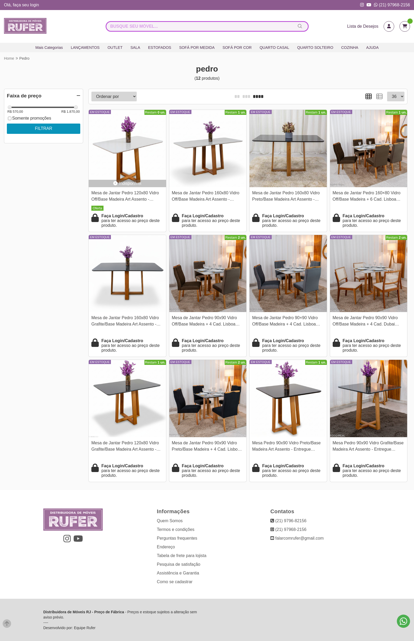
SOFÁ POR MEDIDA (196, 47)
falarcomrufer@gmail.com (297, 538)
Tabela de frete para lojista (181, 555)
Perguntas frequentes (177, 538)
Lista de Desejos (362, 26)
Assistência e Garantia (178, 573)
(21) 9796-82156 (288, 521)
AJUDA (372, 47)
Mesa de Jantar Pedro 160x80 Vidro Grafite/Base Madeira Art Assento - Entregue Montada (125, 321)
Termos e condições (175, 529)
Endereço (166, 547)
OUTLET (115, 47)
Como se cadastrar (174, 581)
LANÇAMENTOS (85, 47)
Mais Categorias (49, 47)
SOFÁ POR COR (237, 47)
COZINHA (349, 47)
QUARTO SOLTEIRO (315, 47)
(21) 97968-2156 (392, 5)
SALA (135, 47)
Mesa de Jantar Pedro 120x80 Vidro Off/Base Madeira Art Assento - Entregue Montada (125, 197)
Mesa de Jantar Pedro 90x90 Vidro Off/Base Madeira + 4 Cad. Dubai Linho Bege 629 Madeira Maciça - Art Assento (367, 321)
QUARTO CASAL (274, 47)
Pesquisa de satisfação (178, 564)
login (34, 5)
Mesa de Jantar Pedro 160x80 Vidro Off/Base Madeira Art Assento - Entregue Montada (205, 197)
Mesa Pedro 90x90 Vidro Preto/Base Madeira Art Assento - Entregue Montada (286, 447)
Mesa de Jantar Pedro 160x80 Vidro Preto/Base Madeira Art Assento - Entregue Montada (286, 197)
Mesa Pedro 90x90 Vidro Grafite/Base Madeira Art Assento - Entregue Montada (368, 447)
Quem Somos (170, 521)
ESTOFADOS (159, 47)
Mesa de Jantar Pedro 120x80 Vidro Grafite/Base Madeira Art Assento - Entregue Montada (125, 447)
